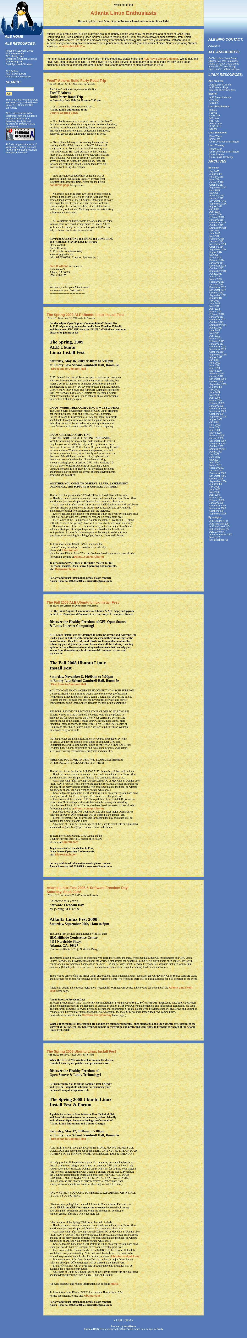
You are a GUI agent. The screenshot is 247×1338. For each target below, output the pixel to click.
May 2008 (214, 427)
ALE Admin (214, 45)
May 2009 (214, 395)
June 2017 (214, 190)
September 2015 (218, 228)
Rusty (160, 1329)
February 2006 (216, 500)
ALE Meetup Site (14, 61)
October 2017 (216, 184)
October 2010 (216, 352)
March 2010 (215, 370)
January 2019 (216, 176)
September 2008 (218, 416)
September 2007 (218, 449)
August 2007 (215, 451)
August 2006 (215, 484)
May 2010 (214, 365)
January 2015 (216, 241)
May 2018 (214, 179)
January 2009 (216, 406)
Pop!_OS (214, 121)
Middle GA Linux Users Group (223, 63)
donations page (59, 185)
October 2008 (216, 414)
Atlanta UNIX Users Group (222, 66)
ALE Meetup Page (218, 87)
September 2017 (218, 187)
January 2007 (216, 470)
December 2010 (217, 346)
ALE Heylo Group (15, 53)
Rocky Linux (215, 123)
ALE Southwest (217, 529)
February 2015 (216, 238)
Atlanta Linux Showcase (18, 76)
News (212, 537)
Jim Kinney (11, 107)
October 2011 (216, 322)
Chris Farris (126, 1329)
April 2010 (214, 368)
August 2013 (215, 273)
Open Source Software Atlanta (223, 69)
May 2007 (214, 459)
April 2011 (214, 335)
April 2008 (214, 430)
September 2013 (218, 271)
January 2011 (216, 344)
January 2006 (216, 503)
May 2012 (214, 306)
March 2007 (215, 465)
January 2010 (216, 376)
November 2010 (217, 349)
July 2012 (214, 300)
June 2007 (214, 457)
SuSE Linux (215, 126)
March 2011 (215, 338)
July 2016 (214, 209)
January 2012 (216, 317)
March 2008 (215, 432)
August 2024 (215, 174)
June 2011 (214, 330)
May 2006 (214, 492)
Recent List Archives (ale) (222, 90)
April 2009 (214, 397)
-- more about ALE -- (72, 46)
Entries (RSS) (91, 1329)
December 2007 (217, 441)
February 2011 (216, 341)
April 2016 (214, 211)
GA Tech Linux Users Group (222, 58)
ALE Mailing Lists (15, 56)
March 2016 (215, 214)
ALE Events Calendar (220, 84)
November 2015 (217, 222)
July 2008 (214, 422)
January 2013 (216, 284)
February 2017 (216, 195)
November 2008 (217, 411)
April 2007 (214, 462)
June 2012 (214, 303)
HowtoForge (215, 149)
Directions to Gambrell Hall (68, 368)
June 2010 (214, 362)
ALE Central (215, 521)
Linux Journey (216, 154)
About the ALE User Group (19, 50)
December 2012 (217, 287)
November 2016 (217, 201)
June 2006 (214, 489)
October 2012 (216, 292)
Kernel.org (214, 139)
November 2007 (217, 443)
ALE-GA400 (215, 531)
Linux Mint (214, 115)
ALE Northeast (216, 523)
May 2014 (214, 255)
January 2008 (216, 438)
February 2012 (216, 314)
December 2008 (217, 408)
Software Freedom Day (97, 1015)
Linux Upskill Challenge (221, 157)
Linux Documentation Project (224, 141)
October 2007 (216, 446)
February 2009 (216, 403)
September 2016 (218, 203)
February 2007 (216, 468)
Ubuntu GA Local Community (223, 61)
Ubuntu (213, 129)
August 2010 (215, 357)
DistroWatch (215, 136)
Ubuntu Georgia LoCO (64, 112)
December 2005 (217, 505)
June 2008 (214, 424)
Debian (213, 110)
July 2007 (214, 454)
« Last (118, 1320)
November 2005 (217, 508)
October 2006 (216, 478)
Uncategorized (216, 540)
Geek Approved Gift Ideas (19, 64)
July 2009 (214, 389)
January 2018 (216, 182)
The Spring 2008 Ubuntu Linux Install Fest (81, 1051)
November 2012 (217, 290)
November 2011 (217, 319)
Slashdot (213, 102)
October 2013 (216, 268)
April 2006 (214, 494)
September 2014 (218, 249)
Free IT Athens (59, 266)
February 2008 (216, 435)
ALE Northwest (217, 526)
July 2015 (214, 230)
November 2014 (217, 244)
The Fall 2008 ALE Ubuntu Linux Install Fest (83, 602)
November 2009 (217, 379)
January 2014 (216, 263)
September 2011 (218, 325)
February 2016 (216, 217)
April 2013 (214, 276)
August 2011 (215, 327)
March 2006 (215, 497)
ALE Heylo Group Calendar (161, 58)
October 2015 (216, 225)
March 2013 (215, 279)
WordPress (130, 1326)
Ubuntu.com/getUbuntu (89, 556)
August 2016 (215, 206)
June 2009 (214, 392)
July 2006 (214, 486)
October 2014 (216, 246)
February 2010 (216, 373)
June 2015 (214, 233)
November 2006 (217, 476)
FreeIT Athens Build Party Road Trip (76, 81)
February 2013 (216, 282)
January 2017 (216, 198)
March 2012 (215, 311)
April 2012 (214, 308)
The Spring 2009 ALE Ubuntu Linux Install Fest (85, 315)
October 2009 (216, 381)
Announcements (217, 534)
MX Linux (214, 118)
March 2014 (215, 257)
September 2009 (218, 384)
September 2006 (218, 481)
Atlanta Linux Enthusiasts (123, 13)
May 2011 (214, 333)
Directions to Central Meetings (21, 59)
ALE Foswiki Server (16, 74)
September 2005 (218, 513)
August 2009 (215, 387)
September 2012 (218, 295)
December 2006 (217, 473)
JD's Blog (214, 100)
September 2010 (218, 354)
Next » (128, 1320)
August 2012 (215, 298)
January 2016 (216, 220)
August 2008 (215, 419)
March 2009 (215, 400)
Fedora (213, 112)
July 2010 (214, 360)
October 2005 (216, 511)
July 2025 (214, 171)
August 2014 (215, 252)
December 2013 (217, 265)
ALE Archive (12, 71)
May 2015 (214, 236)
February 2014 (216, 260)
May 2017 (214, 193)
